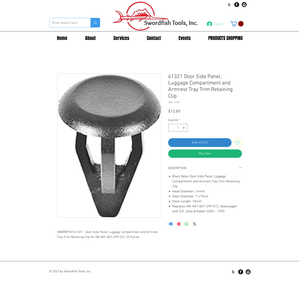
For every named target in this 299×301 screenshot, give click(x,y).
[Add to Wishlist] (237, 142)
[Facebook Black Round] (236, 4)
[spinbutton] (177, 127)
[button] (237, 23)
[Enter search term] (67, 22)
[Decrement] (171, 127)
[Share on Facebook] (170, 223)
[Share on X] (194, 223)
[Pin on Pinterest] (178, 223)
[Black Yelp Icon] (229, 4)
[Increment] (184, 127)
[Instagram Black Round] (244, 4)
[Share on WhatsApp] (186, 223)
